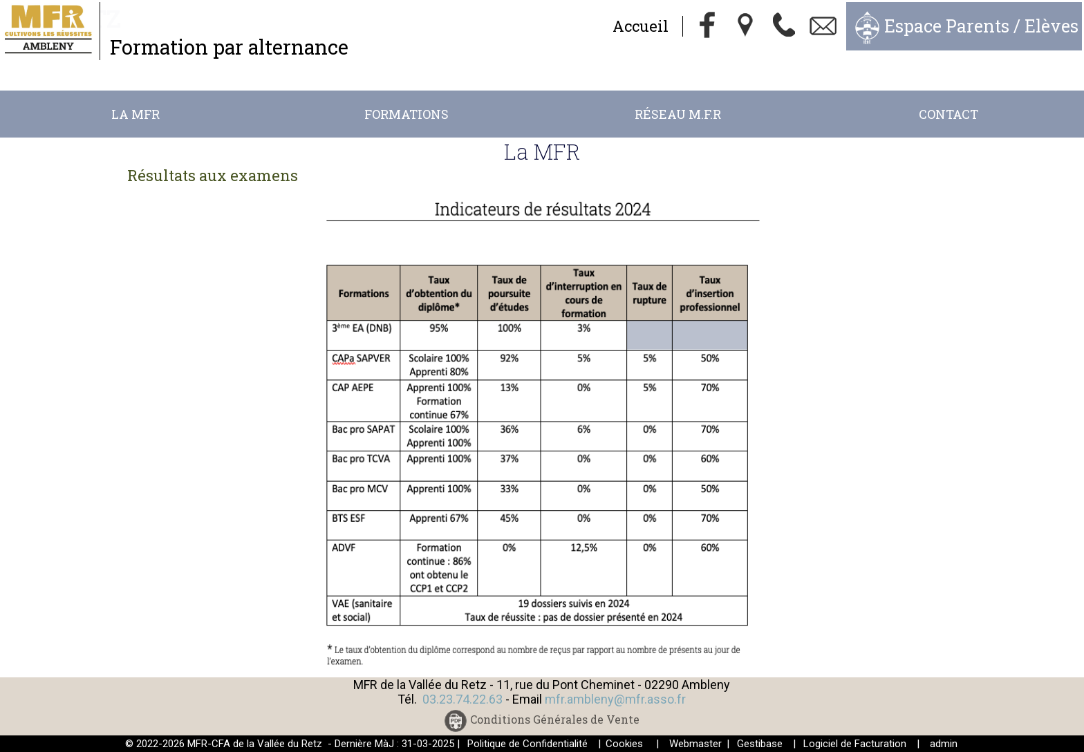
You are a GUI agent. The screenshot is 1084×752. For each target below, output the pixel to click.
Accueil (641, 26)
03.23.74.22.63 (462, 699)
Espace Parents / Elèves (981, 26)
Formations (406, 114)
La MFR (135, 114)
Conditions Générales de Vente (554, 720)
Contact (948, 114)
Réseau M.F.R (678, 114)
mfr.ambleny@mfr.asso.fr (615, 699)
